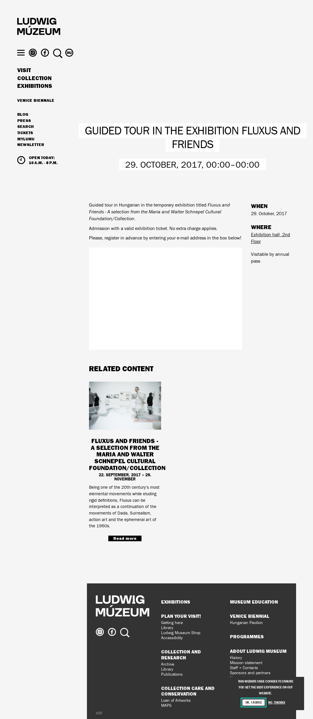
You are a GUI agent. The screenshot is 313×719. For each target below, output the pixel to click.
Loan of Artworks (176, 700)
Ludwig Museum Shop (180, 632)
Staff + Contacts (244, 667)
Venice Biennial (249, 616)
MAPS (166, 705)
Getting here (172, 622)
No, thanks (276, 702)
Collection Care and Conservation (188, 691)
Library (167, 627)
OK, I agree (253, 702)
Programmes (247, 636)
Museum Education (254, 602)
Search (25, 138)
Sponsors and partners (250, 672)
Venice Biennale (35, 111)
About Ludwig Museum (258, 651)
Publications (172, 674)
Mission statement (246, 662)
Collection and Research (181, 654)
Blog (22, 126)
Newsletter (30, 156)
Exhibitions (34, 97)
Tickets (25, 144)
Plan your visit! (181, 616)
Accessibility (172, 637)
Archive (167, 664)
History (236, 657)
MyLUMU (25, 150)
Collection (34, 90)
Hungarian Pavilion (246, 622)
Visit (24, 82)
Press (24, 132)
